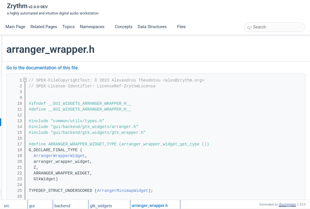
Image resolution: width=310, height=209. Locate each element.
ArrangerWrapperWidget (128, 156)
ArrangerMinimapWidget (191, 190)
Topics (68, 26)
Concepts (124, 26)
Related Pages (43, 26)
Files (183, 26)
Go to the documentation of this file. (111, 68)
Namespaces (94, 26)
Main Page (15, 26)
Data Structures (154, 26)
